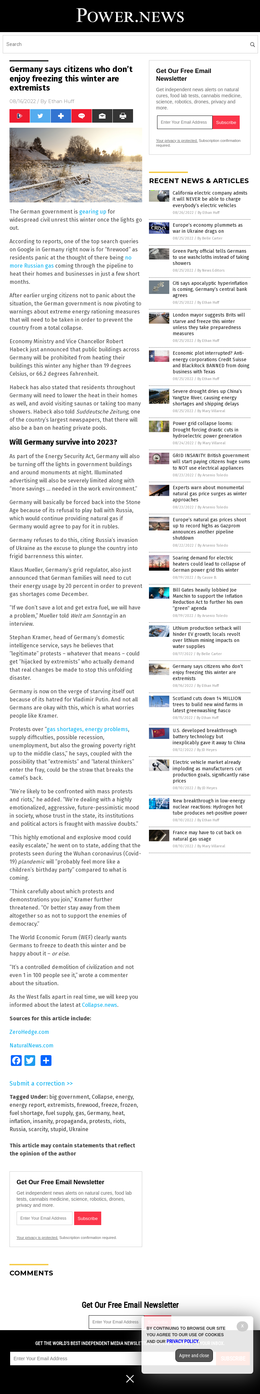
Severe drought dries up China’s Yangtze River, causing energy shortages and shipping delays (207, 397)
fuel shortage (26, 1113)
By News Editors (210, 270)
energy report (27, 1105)
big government (69, 1097)
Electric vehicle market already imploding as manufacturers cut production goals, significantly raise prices (211, 772)
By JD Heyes (207, 750)
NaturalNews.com (31, 1045)
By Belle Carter (209, 238)
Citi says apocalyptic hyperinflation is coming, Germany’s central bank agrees (210, 289)
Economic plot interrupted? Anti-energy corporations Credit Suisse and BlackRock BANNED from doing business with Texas (211, 362)
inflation (19, 1121)
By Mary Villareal (211, 411)
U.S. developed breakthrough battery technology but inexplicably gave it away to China (209, 737)
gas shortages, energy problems (87, 729)
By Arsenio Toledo (213, 475)
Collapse (102, 1097)
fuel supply (59, 1113)
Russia (17, 1129)
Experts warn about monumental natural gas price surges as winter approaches (210, 494)
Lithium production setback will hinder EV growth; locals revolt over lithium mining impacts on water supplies (207, 637)
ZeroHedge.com (29, 1032)
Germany (98, 1113)
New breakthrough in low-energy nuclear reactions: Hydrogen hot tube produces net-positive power (210, 807)
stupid (58, 1129)
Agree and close (194, 1355)
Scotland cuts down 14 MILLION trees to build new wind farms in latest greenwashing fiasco (208, 705)
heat (118, 1113)
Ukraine (78, 1129)
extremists (60, 1105)
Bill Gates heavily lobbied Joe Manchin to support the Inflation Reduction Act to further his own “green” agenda (208, 599)
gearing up (92, 211)
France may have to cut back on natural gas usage (207, 836)
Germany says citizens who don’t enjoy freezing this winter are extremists (208, 672)
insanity (42, 1121)
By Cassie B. (207, 577)
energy (124, 1097)
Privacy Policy (182, 1341)
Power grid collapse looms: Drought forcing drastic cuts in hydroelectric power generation (207, 430)
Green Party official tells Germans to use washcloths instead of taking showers (211, 257)
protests (99, 1121)
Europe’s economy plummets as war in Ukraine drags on (208, 228)
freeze (109, 1105)
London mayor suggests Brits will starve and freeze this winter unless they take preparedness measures (209, 324)
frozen (128, 1105)
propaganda (70, 1121)
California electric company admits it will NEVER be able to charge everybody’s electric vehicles (210, 199)
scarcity (38, 1129)
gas (79, 1113)
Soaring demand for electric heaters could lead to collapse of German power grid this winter (209, 564)
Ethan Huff (61, 101)
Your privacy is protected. (37, 1238)
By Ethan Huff (208, 212)
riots (119, 1121)
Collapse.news (99, 1005)
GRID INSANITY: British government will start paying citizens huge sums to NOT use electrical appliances (211, 462)
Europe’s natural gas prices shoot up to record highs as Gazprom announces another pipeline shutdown (209, 529)
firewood (88, 1105)
